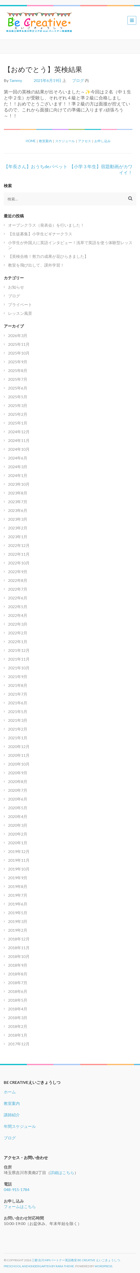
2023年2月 (17, 527)
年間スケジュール (20, 1126)
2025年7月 (17, 379)
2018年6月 (17, 991)
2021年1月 (17, 737)
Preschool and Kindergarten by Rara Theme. (39, 1266)
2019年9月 (17, 877)
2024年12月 (19, 431)
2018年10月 (19, 956)
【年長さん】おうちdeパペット (35, 166)
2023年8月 (17, 492)
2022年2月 (17, 632)
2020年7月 (17, 790)
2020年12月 (19, 746)
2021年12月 (19, 650)
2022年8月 (17, 580)
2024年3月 (17, 466)
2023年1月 (17, 536)
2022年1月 (17, 641)
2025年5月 (17, 396)
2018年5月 (17, 1000)
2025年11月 (19, 344)
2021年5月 (17, 711)
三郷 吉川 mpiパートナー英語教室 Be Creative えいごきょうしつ (76, 1260)
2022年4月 (17, 615)
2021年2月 (17, 729)
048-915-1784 (16, 1189)
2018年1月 (17, 1035)
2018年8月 (17, 973)
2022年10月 (19, 562)
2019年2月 (17, 930)
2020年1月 (17, 842)
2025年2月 (17, 414)
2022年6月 (17, 597)
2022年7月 (17, 589)
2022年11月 (19, 554)
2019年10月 (19, 868)
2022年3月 (17, 624)
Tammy (15, 80)
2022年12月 (19, 545)
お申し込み (102, 141)
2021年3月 (17, 720)
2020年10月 (19, 764)
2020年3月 (17, 825)
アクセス (84, 141)
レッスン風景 (20, 313)
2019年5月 (17, 912)
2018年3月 (17, 1017)
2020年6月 (17, 799)
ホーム (10, 1091)
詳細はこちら (62, 1172)
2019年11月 (19, 860)
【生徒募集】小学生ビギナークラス (40, 233)
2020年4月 (17, 816)
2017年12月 (19, 1043)
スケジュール (65, 141)
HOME (31, 141)
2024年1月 (17, 475)
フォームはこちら (20, 1206)
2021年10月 (19, 667)
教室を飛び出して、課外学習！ (36, 265)
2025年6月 (17, 388)
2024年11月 (19, 440)
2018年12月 (19, 938)
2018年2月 (17, 1026)
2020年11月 (19, 755)
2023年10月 (19, 484)
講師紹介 (12, 1114)
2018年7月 (17, 982)
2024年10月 (19, 449)
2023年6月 (17, 510)
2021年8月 (17, 685)
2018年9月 (17, 965)
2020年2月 (17, 834)
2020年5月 (17, 807)
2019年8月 (17, 886)
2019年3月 (17, 921)
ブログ (78, 80)
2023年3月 (17, 519)
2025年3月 (17, 405)
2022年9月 (17, 571)
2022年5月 (17, 606)
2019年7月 (17, 895)
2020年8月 (17, 781)
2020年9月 (17, 772)
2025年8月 (17, 370)
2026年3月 (17, 335)
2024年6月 (17, 457)
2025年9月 (17, 361)
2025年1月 (17, 423)
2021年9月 (17, 676)
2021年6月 (17, 702)
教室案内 (45, 141)
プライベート (20, 304)
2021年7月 (17, 694)
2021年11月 (19, 659)
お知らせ (16, 287)
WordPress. (104, 1266)
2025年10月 (19, 353)
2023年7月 (17, 501)
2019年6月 (17, 903)
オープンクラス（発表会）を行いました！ (46, 225)
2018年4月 (17, 1008)
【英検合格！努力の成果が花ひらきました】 (48, 256)
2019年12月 (19, 851)
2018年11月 (19, 947)
